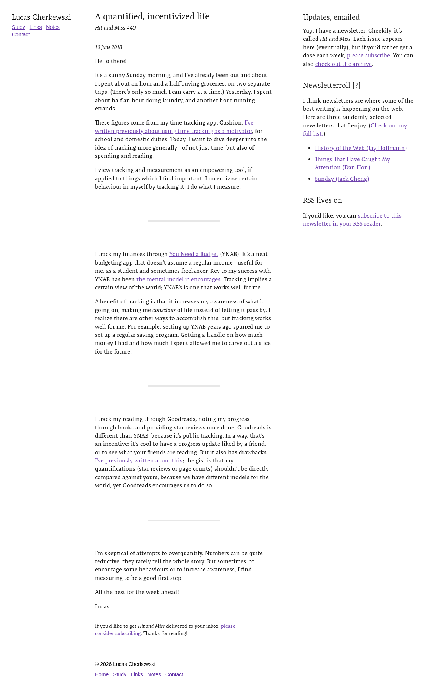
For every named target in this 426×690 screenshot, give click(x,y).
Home (102, 674)
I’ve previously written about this (138, 460)
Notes (53, 27)
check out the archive (343, 63)
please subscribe (368, 55)
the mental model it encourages (178, 279)
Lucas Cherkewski (41, 17)
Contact (21, 34)
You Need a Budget (193, 254)
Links (36, 27)
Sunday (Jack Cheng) (342, 178)
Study (18, 27)
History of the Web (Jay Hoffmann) (361, 148)
